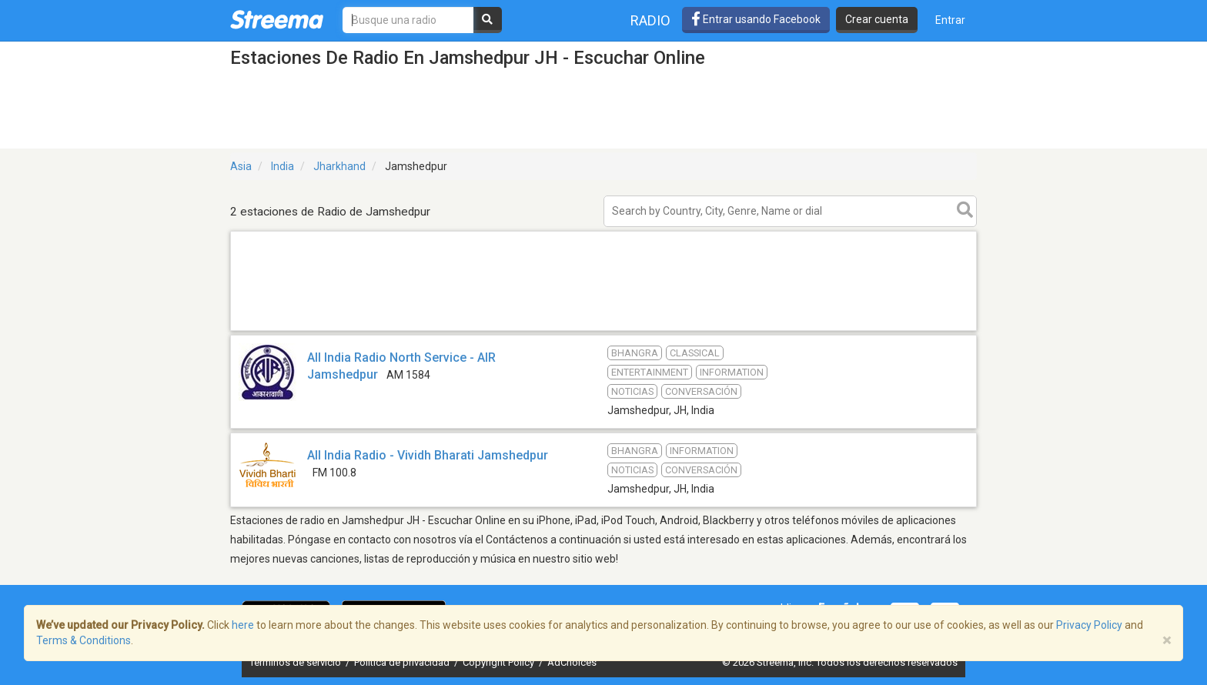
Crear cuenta (876, 19)
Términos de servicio (296, 662)
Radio (650, 20)
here (243, 625)
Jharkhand (339, 166)
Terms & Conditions (83, 640)
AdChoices (572, 662)
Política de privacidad (403, 662)
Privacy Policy (1089, 625)
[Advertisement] (603, 329)
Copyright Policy (500, 662)
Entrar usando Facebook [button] (756, 19)
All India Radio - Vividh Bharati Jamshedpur (427, 455)
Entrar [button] (950, 20)
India (282, 166)
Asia (241, 166)
